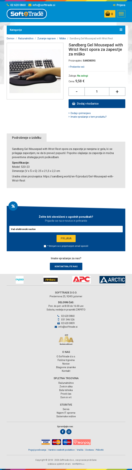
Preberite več (76, 66)
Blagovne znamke (66, 367)
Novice (66, 363)
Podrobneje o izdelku (26, 137)
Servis (66, 409)
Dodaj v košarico (85, 103)
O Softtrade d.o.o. (66, 356)
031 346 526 (66, 319)
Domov (10, 38)
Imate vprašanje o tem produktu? (89, 116)
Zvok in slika (66, 386)
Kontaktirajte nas (66, 266)
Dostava (89, 450)
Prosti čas (66, 393)
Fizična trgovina (66, 360)
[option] (19, 280)
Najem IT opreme (66, 412)
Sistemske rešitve (66, 416)
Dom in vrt (66, 397)
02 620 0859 (66, 323)
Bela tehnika (66, 390)
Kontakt (66, 371)
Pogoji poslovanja (37, 450)
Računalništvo (26, 38)
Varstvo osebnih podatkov (61, 450)
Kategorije (66, 29)
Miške (62, 38)
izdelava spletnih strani (59, 464)
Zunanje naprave (46, 38)
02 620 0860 (16, 5)
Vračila (80, 450)
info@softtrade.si (41, 5)
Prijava (119, 5)
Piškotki (100, 450)
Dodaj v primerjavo (81, 113)
